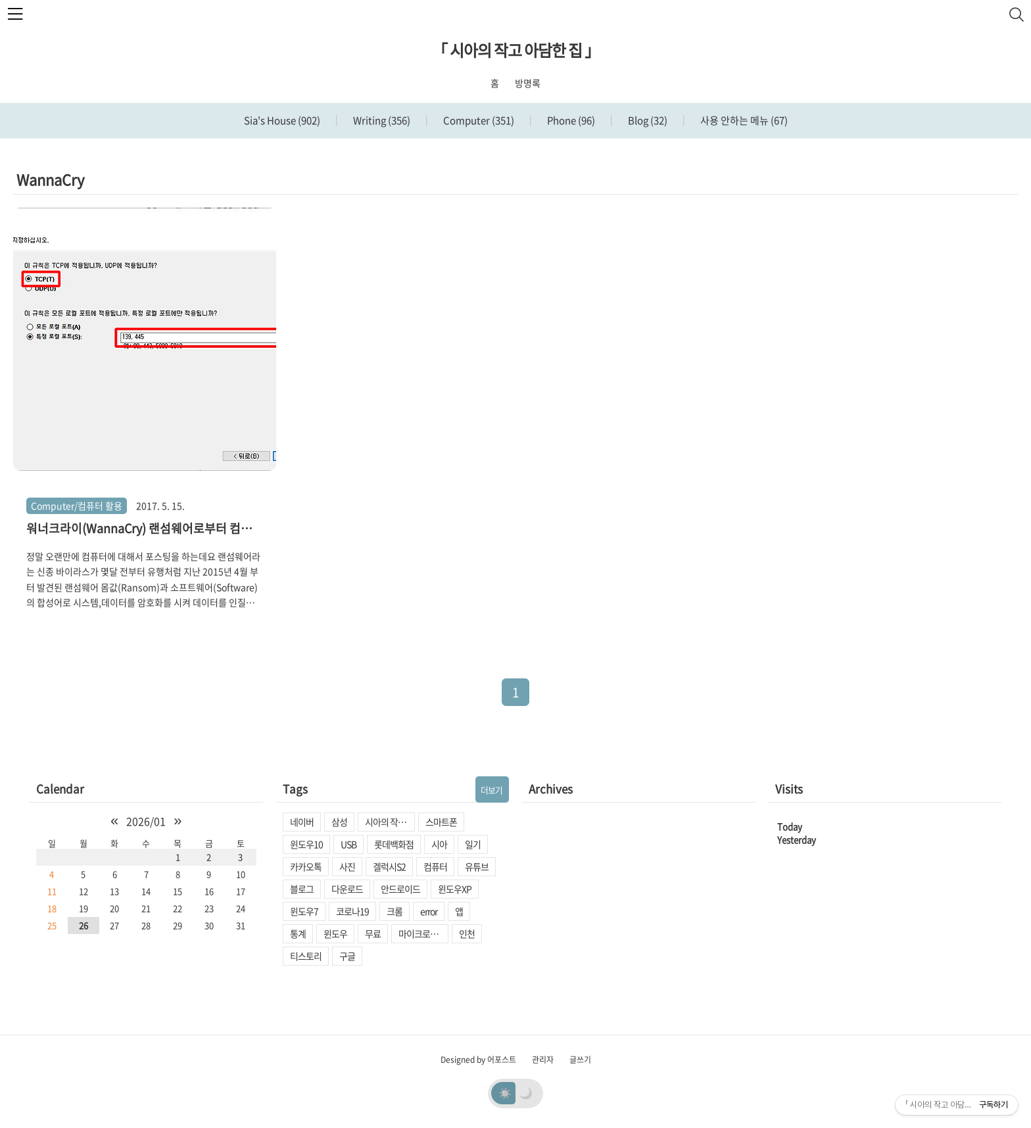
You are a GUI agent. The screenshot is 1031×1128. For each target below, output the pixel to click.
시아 (439, 844)
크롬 (394, 911)
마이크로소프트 (423, 933)
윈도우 (335, 933)
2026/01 (146, 821)
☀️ (505, 1092)
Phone (570, 120)
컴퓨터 (435, 866)
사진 (347, 866)
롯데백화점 (394, 844)
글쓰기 (580, 1060)
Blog (646, 120)
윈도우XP (454, 888)
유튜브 (477, 866)
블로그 (302, 888)
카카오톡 (306, 866)
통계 (298, 933)
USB (348, 844)
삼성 (339, 821)
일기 (473, 844)
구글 (347, 955)
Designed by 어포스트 (478, 1060)
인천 (467, 933)
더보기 (491, 790)
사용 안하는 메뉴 (743, 120)
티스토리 (306, 955)
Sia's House (282, 120)
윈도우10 (306, 844)
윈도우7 (304, 911)
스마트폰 (441, 821)
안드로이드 (400, 888)
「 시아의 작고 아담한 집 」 (516, 50)
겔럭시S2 (389, 866)
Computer (477, 120)
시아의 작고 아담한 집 (390, 821)
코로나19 (352, 911)
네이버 (302, 821)
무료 (373, 933)
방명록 (527, 82)
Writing (380, 120)
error (428, 911)
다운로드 (347, 888)
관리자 (543, 1060)
